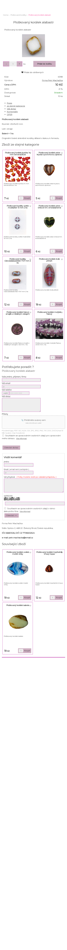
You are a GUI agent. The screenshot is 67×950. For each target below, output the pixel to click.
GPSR (9, 114)
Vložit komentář (13, 457)
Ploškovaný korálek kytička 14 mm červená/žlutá (17, 154)
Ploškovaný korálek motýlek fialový (49, 313)
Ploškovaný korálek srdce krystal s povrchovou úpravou (49, 154)
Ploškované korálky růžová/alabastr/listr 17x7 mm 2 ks (17, 261)
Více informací (21, 438)
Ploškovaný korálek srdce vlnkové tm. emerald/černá (49, 207)
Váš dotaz (11, 109)
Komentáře (12, 111)
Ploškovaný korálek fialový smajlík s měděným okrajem (18, 313)
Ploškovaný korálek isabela (17, 605)
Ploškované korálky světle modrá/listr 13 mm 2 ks (18, 207)
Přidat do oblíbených (32, 72)
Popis (9, 103)
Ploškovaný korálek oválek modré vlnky (17, 553)
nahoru (63, 946)
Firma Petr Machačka (52, 80)
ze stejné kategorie (16, 106)
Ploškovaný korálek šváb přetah (49, 260)
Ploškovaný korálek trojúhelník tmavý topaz (49, 553)
